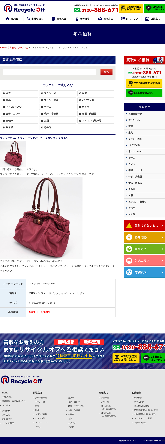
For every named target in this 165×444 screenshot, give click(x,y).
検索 (106, 72)
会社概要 (138, 397)
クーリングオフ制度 (143, 418)
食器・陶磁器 (89, 113)
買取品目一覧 (135, 113)
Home (3, 47)
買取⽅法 (6, 415)
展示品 (9, 127)
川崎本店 (105, 402)
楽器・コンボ (13, 113)
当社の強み (7, 397)
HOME (5, 393)
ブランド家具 (51, 100)
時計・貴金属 (51, 113)
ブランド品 (23, 47)
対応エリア (7, 419)
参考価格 (12, 47)
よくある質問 (8, 423)
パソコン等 (88, 100)
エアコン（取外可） (93, 120)
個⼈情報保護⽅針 (142, 406)
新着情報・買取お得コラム (14, 401)
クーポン (6, 405)
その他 (47, 127)
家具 (8, 100)
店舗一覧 (105, 397)
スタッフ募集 (140, 422)
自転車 (9, 120)
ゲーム (47, 107)
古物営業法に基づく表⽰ (145, 414)
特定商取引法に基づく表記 (146, 410)
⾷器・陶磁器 (74, 410)
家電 (84, 93)
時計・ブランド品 (76, 406)
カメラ (85, 107)
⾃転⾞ (71, 414)
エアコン (72, 423)
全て (8, 93)
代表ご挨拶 (139, 402)
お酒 (46, 120)
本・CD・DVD (14, 107)
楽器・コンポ (74, 402)
